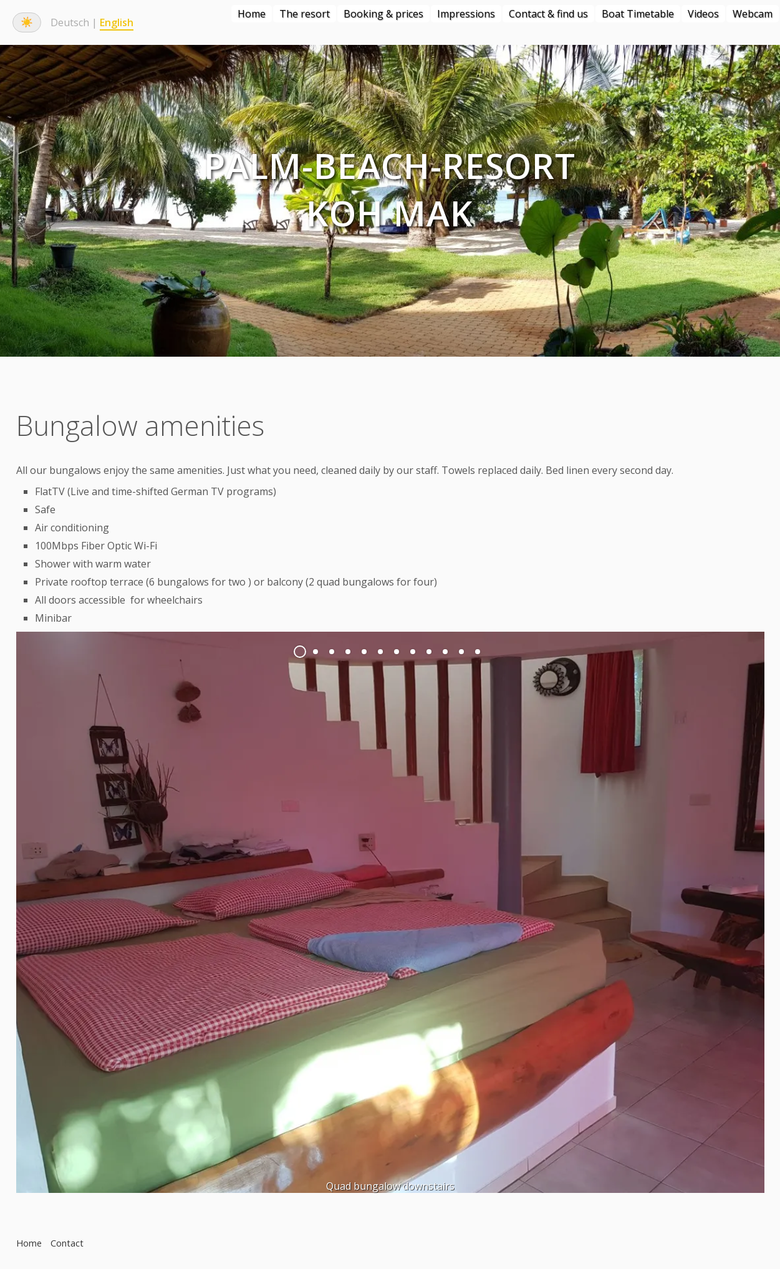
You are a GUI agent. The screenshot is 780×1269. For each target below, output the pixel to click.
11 (461, 651)
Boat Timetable (638, 14)
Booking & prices (383, 14)
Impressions (466, 14)
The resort (304, 14)
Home (252, 14)
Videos (703, 14)
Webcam (753, 14)
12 (477, 651)
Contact (67, 1243)
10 (445, 651)
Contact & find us (548, 14)
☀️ (27, 22)
